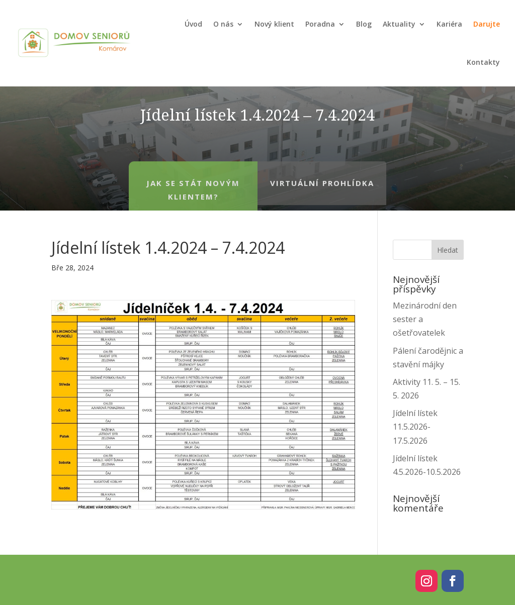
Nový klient (274, 24)
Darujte (486, 24)
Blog (364, 24)
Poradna (320, 24)
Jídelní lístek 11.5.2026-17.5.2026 (415, 427)
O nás (223, 24)
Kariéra (449, 24)
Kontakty (483, 62)
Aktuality (399, 24)
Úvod (193, 24)
